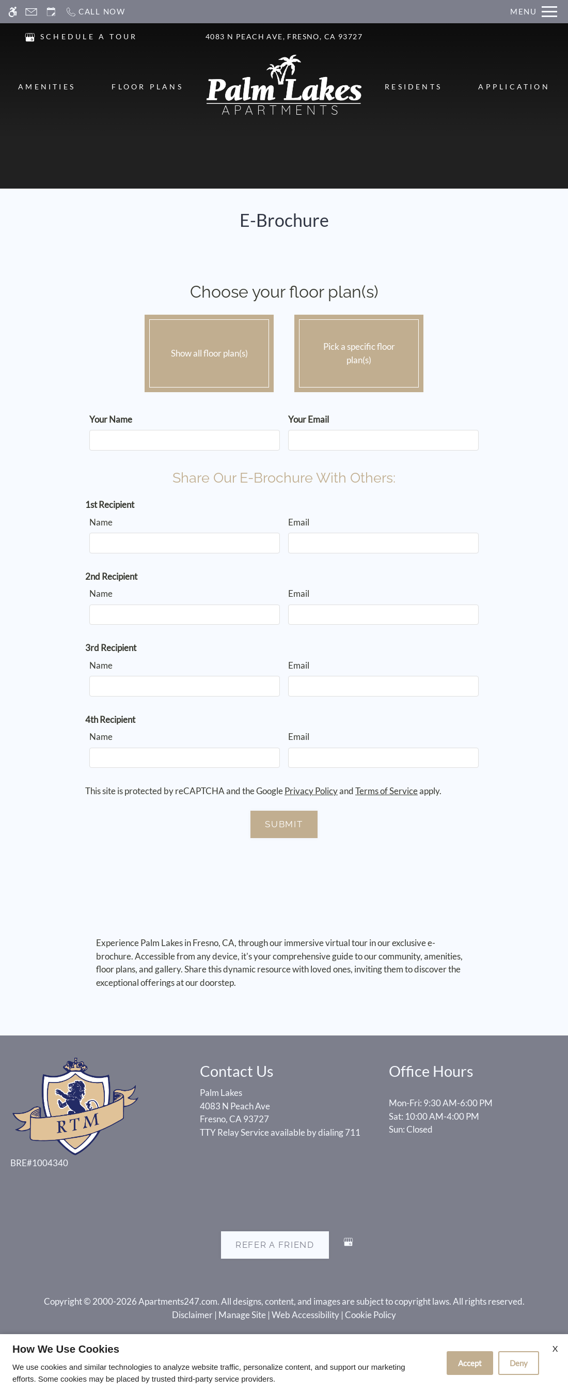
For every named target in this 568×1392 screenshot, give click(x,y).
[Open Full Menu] (534, 12)
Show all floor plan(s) (209, 351)
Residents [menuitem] (413, 86)
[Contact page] (31, 12)
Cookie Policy (370, 1314)
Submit (284, 824)
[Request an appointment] (51, 12)
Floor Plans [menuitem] (147, 86)
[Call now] (95, 12)
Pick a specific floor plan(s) (358, 351)
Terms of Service (386, 790)
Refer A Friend (274, 1245)
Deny (519, 1363)
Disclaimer (192, 1314)
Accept (470, 1363)
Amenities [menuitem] (46, 86)
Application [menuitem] (514, 86)
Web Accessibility (305, 1314)
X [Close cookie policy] (555, 1348)
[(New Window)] (30, 35)
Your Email (308, 419)
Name (101, 522)
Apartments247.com (177, 1301)
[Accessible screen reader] (13, 12)
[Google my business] (348, 1246)
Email (298, 522)
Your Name (110, 419)
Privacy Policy (311, 790)
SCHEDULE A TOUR (89, 36)
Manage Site (242, 1314)
